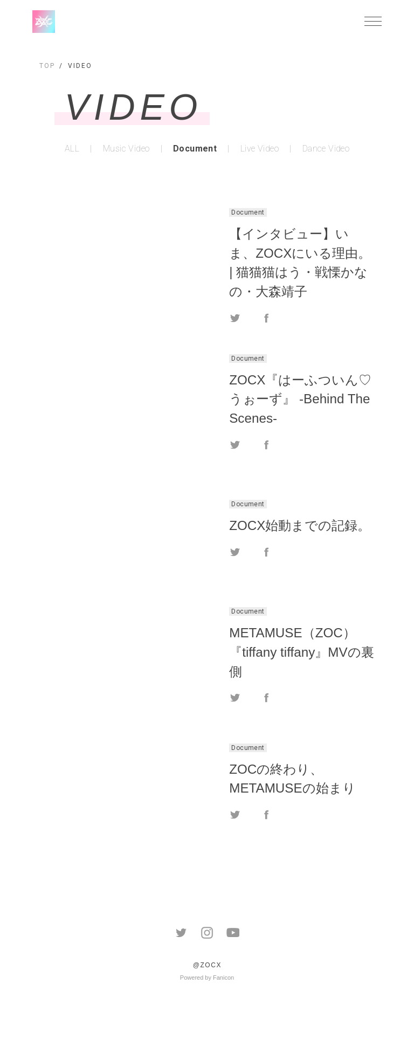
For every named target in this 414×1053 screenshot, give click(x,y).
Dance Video (325, 148)
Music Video (126, 148)
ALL (72, 148)
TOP (47, 66)
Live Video (259, 148)
